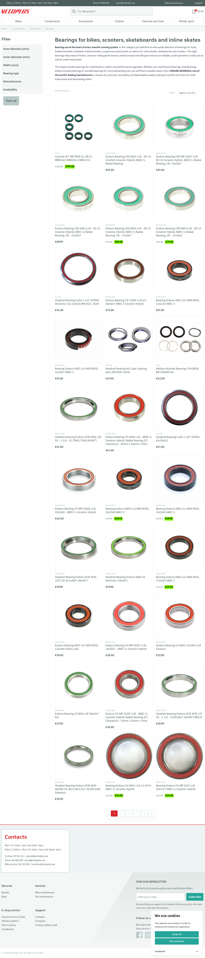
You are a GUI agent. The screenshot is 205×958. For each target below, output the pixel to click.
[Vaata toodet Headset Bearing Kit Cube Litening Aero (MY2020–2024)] (129, 339)
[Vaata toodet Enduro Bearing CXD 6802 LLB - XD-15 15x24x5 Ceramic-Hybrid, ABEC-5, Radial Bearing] (129, 127)
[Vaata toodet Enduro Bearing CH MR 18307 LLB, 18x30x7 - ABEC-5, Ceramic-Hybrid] (129, 616)
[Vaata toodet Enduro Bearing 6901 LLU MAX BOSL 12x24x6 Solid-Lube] (78, 616)
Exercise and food (153, 21)
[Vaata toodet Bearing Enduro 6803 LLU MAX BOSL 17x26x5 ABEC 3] (179, 547)
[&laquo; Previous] (107, 813)
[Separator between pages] (136, 813)
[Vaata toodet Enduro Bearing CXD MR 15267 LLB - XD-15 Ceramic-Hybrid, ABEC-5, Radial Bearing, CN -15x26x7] (179, 127)
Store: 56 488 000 (101, 3)
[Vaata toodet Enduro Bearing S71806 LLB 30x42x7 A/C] (78, 684)
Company (40, 921)
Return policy (9, 925)
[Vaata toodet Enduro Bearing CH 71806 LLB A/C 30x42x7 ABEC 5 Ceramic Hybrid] (129, 271)
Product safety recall (46, 925)
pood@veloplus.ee (125, 3)
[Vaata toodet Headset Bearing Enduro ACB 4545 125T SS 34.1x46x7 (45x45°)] (78, 547)
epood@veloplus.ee (37, 856)
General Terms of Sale (13, 917)
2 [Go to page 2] (121, 813)
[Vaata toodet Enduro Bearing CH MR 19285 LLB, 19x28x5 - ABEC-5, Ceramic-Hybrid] (78, 479)
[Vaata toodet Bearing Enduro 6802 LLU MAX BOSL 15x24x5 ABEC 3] (179, 479)
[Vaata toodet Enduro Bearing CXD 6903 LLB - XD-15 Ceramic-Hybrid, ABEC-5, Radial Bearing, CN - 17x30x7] (129, 199)
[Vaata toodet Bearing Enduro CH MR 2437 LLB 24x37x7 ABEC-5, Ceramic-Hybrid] (179, 756)
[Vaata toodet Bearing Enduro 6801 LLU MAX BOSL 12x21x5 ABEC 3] (179, 271)
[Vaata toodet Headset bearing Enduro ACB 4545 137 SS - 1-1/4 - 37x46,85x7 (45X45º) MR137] (179, 684)
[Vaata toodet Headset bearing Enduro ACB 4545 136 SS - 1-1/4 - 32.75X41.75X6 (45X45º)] (78, 407)
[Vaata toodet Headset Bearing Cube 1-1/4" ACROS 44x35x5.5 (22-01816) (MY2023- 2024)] (78, 271)
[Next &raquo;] (151, 813)
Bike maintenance (174, 3)
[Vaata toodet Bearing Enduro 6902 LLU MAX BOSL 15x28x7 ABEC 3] (78, 339)
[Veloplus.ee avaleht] (16, 11)
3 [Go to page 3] (129, 813)
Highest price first (187, 93)
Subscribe (195, 896)
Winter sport (186, 21)
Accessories (86, 21)
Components (52, 21)
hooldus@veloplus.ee (43, 864)
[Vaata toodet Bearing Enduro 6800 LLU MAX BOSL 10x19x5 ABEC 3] (129, 479)
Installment (8, 929)
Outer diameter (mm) (16, 57)
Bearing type (11, 73)
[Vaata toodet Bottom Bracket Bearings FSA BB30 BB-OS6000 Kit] (179, 339)
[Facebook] (139, 935)
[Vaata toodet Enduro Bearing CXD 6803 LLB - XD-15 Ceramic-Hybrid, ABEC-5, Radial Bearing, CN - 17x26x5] (179, 199)
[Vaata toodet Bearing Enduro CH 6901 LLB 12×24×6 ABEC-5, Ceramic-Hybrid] (129, 756)
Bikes (18, 21)
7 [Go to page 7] (144, 813)
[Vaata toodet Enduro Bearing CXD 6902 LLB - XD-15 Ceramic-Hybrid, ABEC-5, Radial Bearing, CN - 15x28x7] (78, 199)
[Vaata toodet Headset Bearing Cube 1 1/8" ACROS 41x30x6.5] (179, 407)
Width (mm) (10, 65)
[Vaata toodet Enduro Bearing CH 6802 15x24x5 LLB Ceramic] (179, 616)
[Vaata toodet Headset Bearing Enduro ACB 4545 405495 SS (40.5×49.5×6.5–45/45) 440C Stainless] (78, 756)
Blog (4, 896)
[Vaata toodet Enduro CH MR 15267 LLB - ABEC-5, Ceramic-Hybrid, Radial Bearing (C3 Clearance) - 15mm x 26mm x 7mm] (129, 684)
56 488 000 (17, 860)
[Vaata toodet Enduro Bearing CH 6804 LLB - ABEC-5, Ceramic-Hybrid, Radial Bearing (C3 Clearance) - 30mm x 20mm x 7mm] (129, 407)
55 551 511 (19, 856)
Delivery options (10, 921)
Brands (5, 892)
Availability (10, 89)
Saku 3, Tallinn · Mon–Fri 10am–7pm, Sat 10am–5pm (32, 3)
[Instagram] (148, 935)
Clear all (11, 101)
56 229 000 (24, 864)
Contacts (40, 917)
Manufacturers (12, 81)
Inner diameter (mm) (16, 48)
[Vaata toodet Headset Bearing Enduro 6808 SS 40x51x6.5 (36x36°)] (129, 547)
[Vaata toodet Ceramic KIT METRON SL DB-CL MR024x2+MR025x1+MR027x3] (78, 127)
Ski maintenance (44, 896)
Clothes (119, 21)
